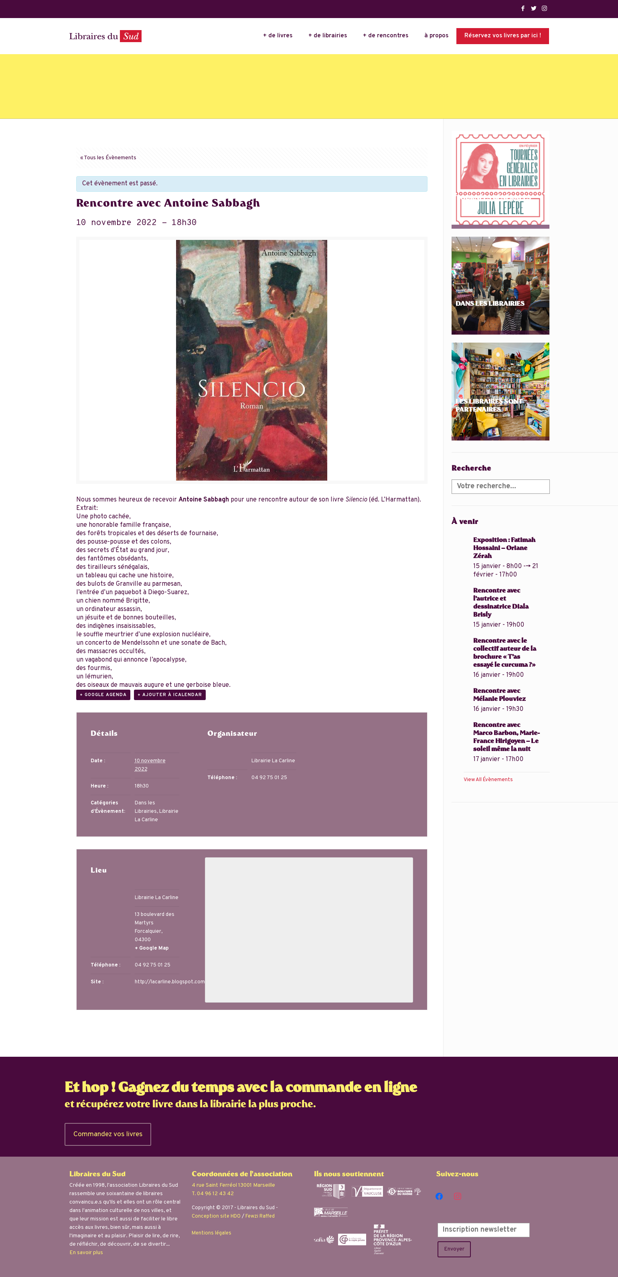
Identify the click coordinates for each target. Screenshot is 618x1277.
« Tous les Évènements (108, 157)
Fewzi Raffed (260, 1216)
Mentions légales (211, 1233)
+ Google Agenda (103, 695)
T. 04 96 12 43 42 (213, 1193)
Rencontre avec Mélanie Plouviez (499, 695)
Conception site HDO (216, 1216)
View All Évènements (488, 780)
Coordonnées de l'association (242, 1174)
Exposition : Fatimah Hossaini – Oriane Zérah (504, 548)
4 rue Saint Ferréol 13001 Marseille (233, 1185)
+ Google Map (152, 948)
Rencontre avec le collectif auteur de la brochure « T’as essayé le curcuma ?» (504, 653)
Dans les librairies (490, 304)
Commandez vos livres (107, 1134)
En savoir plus (86, 1252)
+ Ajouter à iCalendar (170, 695)
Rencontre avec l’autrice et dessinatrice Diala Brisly (501, 603)
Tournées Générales (493, 199)
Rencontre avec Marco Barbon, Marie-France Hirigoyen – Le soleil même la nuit (506, 737)
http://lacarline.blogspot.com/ (171, 982)
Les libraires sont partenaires (489, 406)
